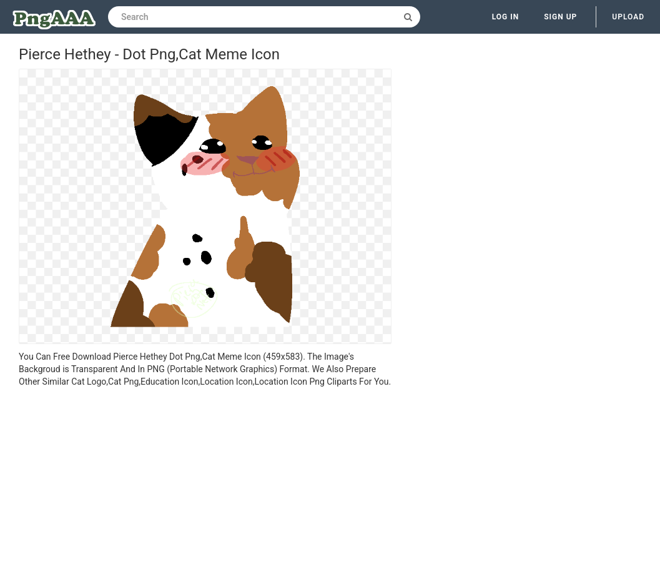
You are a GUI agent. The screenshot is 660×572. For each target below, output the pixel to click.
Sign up (560, 16)
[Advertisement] (205, 481)
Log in (506, 16)
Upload (628, 16)
